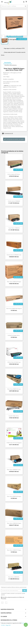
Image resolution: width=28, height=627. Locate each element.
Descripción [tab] (7, 62)
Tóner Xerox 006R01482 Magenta (14, 308)
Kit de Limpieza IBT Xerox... (14, 174)
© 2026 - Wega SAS (5, 625)
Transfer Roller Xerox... (14, 416)
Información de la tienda (9, 620)
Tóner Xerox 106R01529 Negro (14, 281)
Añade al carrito (15, 36)
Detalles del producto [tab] (11, 65)
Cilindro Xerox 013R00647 (14, 201)
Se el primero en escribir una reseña (14, 139)
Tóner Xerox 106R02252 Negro (14, 523)
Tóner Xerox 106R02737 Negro (14, 550)
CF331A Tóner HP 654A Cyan (14, 362)
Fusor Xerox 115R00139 (14, 228)
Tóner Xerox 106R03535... (14, 577)
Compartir (8, 43)
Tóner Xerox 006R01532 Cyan (14, 389)
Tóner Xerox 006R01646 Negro (14, 496)
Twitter (6, 603)
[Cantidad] (2, 35)
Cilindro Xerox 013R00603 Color (14, 254)
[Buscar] (14, 6)
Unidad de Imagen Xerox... (14, 335)
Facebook (2, 603)
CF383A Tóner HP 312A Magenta (14, 442)
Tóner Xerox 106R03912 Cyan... (14, 469)
